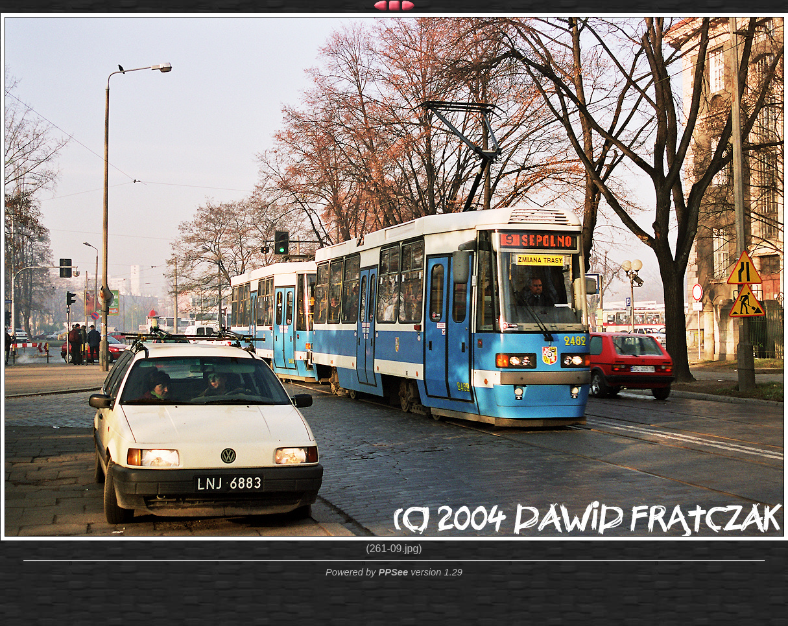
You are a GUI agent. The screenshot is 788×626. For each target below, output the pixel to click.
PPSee (393, 572)
